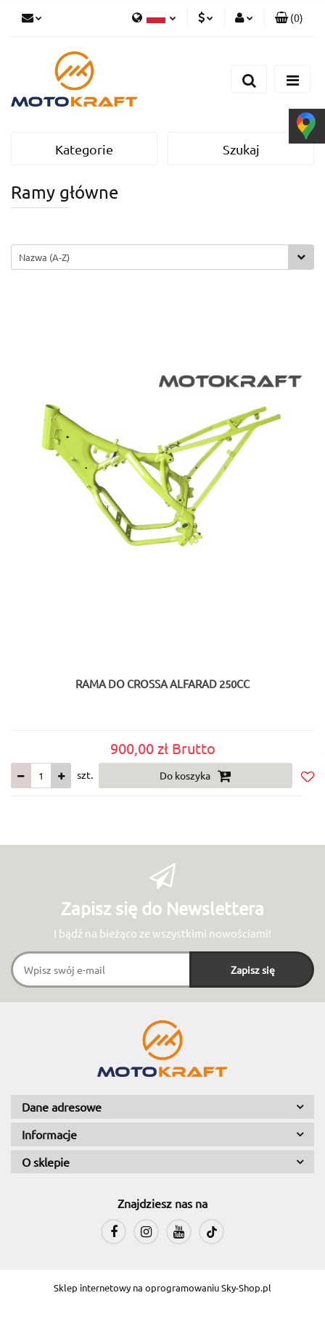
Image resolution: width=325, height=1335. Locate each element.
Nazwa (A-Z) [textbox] (44, 257)
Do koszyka (195, 776)
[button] (289, 18)
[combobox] (162, 257)
